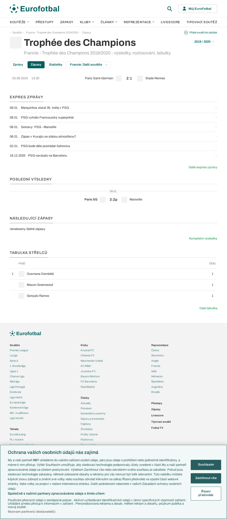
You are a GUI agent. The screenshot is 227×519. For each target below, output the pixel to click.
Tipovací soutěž (202, 22)
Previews (86, 408)
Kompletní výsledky (203, 238)
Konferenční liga (19, 407)
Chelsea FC (88, 355)
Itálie (154, 371)
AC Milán (86, 365)
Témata (14, 429)
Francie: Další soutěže (89, 64)
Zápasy (67, 22)
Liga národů (16, 418)
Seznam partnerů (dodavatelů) (32, 511)
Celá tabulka (208, 308)
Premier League (19, 350)
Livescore (170, 22)
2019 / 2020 (204, 41)
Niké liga (14, 381)
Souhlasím (206, 465)
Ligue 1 (14, 371)
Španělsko (157, 381)
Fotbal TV (157, 427)
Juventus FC (88, 371)
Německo (157, 376)
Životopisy (87, 429)
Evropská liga (18, 402)
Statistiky (55, 64)
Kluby (87, 22)
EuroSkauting (18, 434)
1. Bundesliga (18, 365)
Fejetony (86, 423)
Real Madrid (88, 386)
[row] (113, 78)
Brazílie (155, 391)
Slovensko (157, 355)
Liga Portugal (17, 386)
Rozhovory (87, 439)
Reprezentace (139, 22)
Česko (155, 350)
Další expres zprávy (203, 167)
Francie (155, 365)
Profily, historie (89, 434)
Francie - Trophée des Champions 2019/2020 (52, 32)
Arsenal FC (87, 350)
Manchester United (92, 360)
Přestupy (45, 22)
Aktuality (86, 403)
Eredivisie (15, 391)
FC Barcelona (89, 381)
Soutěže (19, 22)
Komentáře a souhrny (93, 413)
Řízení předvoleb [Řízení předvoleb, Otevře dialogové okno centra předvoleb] (205, 493)
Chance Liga (17, 376)
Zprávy (18, 64)
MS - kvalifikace (19, 412)
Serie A (14, 360)
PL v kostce (16, 439)
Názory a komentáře (92, 418)
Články (85, 397)
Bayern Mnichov (90, 376)
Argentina (157, 386)
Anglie (155, 360)
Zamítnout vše (206, 478)
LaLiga (14, 355)
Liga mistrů (16, 397)
